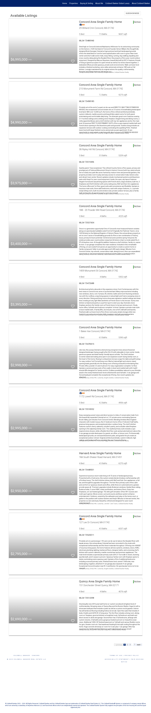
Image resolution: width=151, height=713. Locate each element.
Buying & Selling (86, 3)
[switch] (73, 60)
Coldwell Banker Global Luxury (117, 3)
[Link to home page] (3, 3)
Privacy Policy (132, 655)
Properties (73, 3)
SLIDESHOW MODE (132, 13)
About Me (99, 3)
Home (64, 3)
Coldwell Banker (22, 655)
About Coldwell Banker (141, 3)
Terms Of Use (116, 655)
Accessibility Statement (117, 659)
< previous (118, 645)
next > (139, 645)
